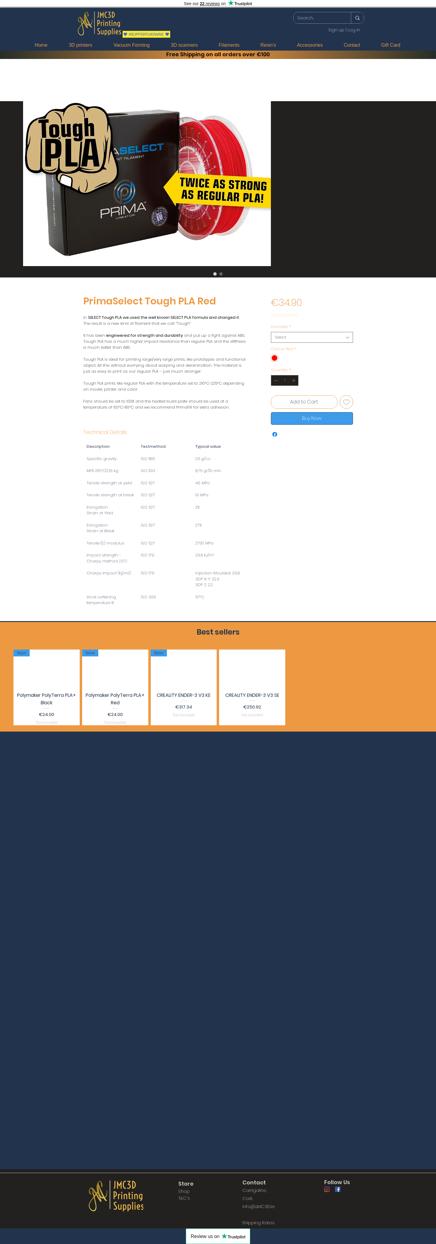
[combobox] (312, 337)
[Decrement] (275, 380)
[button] (349, 11)
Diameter (281, 327)
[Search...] (317, 17)
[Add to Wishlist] (346, 402)
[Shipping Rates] (258, 1222)
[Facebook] (337, 1189)
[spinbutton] (285, 380)
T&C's (184, 1198)
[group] (218, 687)
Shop (184, 1191)
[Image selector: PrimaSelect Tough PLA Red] (215, 274)
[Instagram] (327, 1189)
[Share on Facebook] (274, 434)
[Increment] (294, 380)
